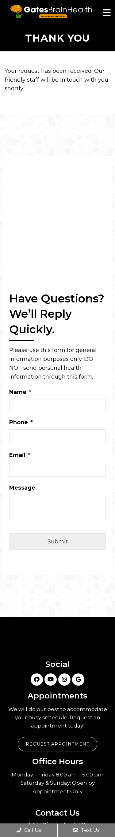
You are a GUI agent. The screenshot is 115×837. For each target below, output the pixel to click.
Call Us (29, 830)
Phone (21, 422)
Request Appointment (57, 744)
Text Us (86, 830)
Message (22, 487)
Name (20, 392)
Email (19, 455)
